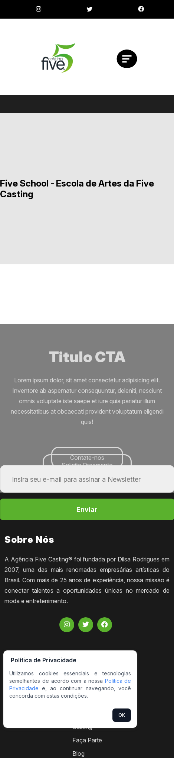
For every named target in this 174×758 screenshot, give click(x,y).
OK (121, 715)
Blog (78, 753)
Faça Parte (87, 740)
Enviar (87, 509)
